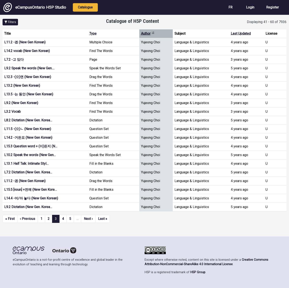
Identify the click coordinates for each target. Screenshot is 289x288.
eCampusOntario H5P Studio (34, 7)
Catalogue (85, 7)
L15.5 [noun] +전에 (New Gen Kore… (30, 190)
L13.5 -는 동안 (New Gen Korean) (28, 94)
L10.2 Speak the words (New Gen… (30, 155)
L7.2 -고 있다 (14, 60)
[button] (10, 22)
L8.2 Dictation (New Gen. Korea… (28, 120)
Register (272, 7)
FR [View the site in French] (230, 7)
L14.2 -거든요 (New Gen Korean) (28, 138)
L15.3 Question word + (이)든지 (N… (30, 146)
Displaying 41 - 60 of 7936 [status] (266, 22)
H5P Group (197, 272)
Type (93, 34)
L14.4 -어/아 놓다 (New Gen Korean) (31, 198)
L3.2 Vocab (12, 112)
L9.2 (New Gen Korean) (21, 103)
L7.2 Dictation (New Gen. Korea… (28, 172)
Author (148, 34)
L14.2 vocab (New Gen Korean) (27, 51)
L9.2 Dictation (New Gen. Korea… (28, 207)
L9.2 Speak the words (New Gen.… (29, 68)
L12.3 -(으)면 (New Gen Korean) (27, 77)
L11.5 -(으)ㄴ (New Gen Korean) (27, 129)
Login (250, 7)
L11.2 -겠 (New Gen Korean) (25, 42)
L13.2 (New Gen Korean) (22, 86)
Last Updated (241, 34)
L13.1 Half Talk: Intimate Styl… (26, 164)
